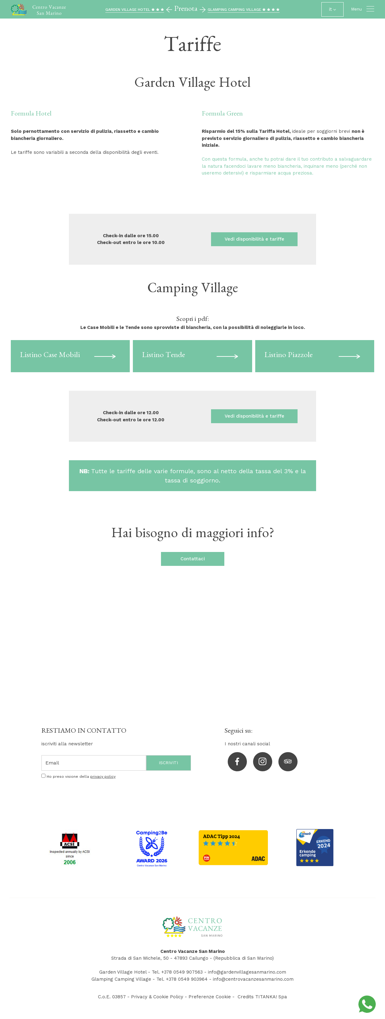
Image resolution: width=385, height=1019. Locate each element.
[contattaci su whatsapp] (367, 1004)
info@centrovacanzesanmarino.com (253, 979)
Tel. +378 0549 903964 (182, 979)
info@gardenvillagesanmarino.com (247, 972)
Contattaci (192, 559)
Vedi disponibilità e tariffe (254, 239)
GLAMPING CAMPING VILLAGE (244, 9)
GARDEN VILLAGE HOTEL (134, 9)
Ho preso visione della (81, 776)
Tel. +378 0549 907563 (177, 972)
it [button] (332, 11)
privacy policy (103, 776)
